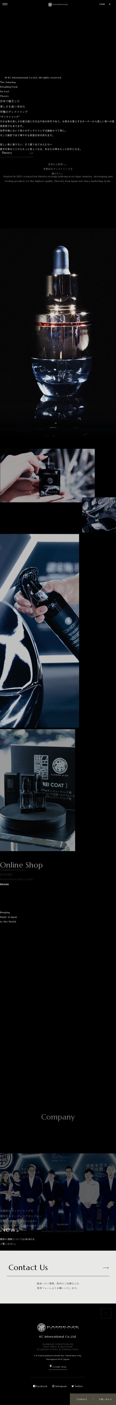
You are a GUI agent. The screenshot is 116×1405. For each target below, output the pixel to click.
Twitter (77, 1386)
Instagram (59, 1386)
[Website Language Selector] (106, 4)
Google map (58, 1366)
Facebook (40, 1386)
